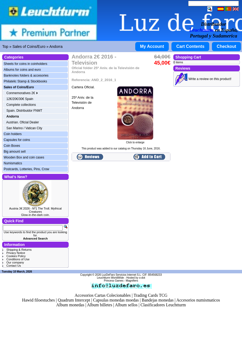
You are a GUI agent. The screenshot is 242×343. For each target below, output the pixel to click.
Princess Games (113, 280)
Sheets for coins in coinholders (25, 64)
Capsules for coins (17, 140)
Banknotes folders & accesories (26, 75)
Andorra (56, 46)
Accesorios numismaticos (198, 300)
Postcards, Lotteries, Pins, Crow (26, 169)
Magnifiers (132, 280)
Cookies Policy (16, 256)
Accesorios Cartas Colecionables (103, 295)
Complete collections (21, 105)
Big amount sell (15, 151)
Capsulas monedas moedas (116, 300)
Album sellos (126, 305)
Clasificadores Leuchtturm (163, 305)
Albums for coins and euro (22, 70)
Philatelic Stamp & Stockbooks (25, 81)
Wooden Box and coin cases (24, 157)
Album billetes (99, 305)
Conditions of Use (18, 259)
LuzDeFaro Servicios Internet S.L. (122, 274)
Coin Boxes (12, 146)
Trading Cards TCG (150, 295)
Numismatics (13, 163)
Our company (15, 262)
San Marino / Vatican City (24, 128)
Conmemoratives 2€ (22, 93)
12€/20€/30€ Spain (19, 99)
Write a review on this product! (209, 79)
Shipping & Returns (19, 249)
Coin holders (13, 134)
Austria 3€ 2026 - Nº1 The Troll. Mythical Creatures (35, 210)
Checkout (226, 46)
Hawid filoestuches (38, 300)
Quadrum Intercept (74, 300)
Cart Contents (190, 46)
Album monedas (70, 305)
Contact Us (13, 265)
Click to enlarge (135, 141)
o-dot (142, 277)
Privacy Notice (15, 252)
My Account (152, 46)
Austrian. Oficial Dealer (22, 122)
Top (5, 46)
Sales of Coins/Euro (29, 46)
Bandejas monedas (158, 300)
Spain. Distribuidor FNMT (24, 110)
